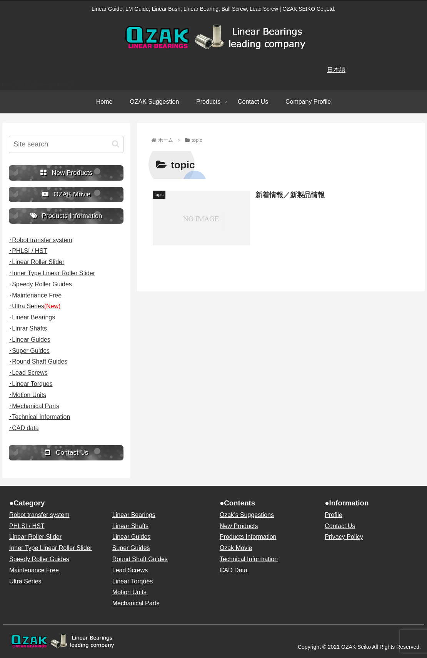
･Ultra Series (34, 306)
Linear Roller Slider (35, 536)
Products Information (248, 536)
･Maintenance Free (35, 295)
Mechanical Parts (136, 603)
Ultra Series (25, 581)
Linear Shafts (130, 526)
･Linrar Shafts (28, 328)
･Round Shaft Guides (38, 361)
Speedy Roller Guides (39, 559)
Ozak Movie (236, 548)
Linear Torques (132, 581)
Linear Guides (131, 536)
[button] (115, 144)
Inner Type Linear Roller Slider (50, 548)
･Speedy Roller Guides (40, 284)
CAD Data (233, 570)
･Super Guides (29, 350)
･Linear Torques (31, 384)
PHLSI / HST (27, 526)
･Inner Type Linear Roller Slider (52, 273)
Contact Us (340, 526)
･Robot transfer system (40, 240)
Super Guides (131, 548)
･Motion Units (27, 395)
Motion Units (129, 592)
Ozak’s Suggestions (247, 515)
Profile (333, 515)
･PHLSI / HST (28, 251)
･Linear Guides (29, 339)
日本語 (336, 69)
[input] (66, 144)
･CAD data (23, 428)
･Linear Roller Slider (36, 262)
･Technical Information (39, 417)
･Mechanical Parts (34, 406)
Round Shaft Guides (140, 559)
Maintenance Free (34, 570)
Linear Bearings (133, 515)
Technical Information (249, 559)
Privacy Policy (344, 536)
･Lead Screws (28, 372)
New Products (239, 526)
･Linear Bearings (32, 317)
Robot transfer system (39, 515)
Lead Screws (130, 570)
